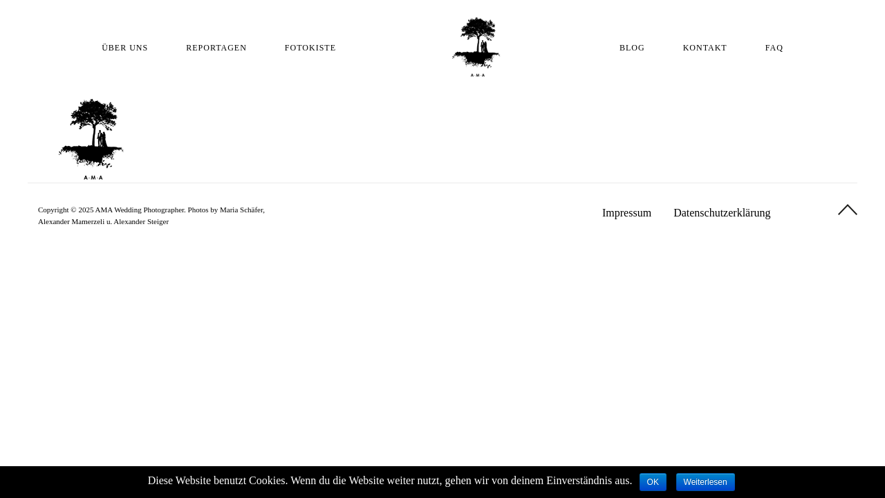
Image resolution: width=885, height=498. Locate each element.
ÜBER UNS (125, 48)
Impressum (626, 213)
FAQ (774, 48)
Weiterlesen (705, 482)
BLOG (632, 48)
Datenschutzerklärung (721, 213)
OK (653, 482)
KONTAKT (705, 48)
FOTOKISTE (310, 48)
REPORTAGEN (216, 48)
